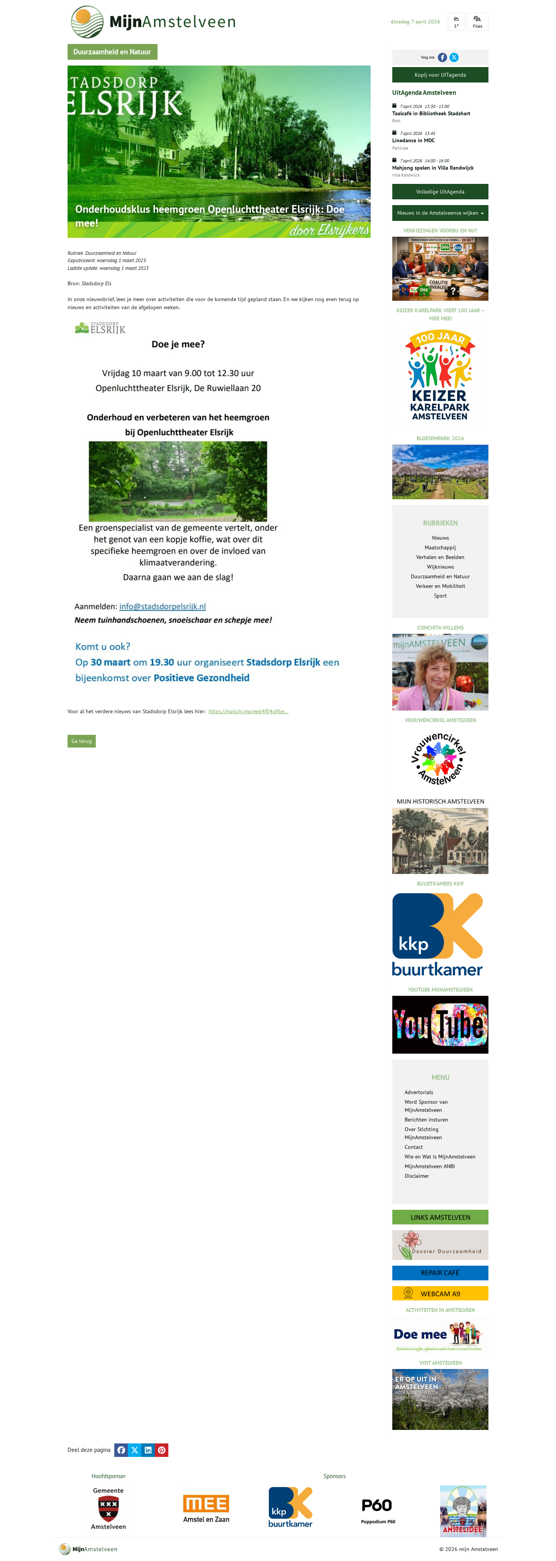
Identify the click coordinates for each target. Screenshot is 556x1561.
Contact (414, 1146)
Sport (440, 595)
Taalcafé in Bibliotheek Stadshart (431, 113)
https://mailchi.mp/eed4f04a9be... (248, 711)
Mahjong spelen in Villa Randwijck (433, 167)
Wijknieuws (440, 566)
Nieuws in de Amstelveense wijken (440, 212)
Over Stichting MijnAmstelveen (423, 1133)
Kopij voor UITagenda (440, 74)
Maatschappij (440, 547)
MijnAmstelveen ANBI (430, 1166)
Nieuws (440, 537)
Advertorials (419, 1092)
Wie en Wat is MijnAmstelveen (440, 1156)
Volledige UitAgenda (440, 191)
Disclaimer (417, 1175)
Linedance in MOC (413, 140)
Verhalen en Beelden (440, 557)
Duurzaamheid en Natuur (110, 253)
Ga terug (81, 741)
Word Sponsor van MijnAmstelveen (426, 1105)
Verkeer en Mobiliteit (440, 586)
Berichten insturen (426, 1119)
